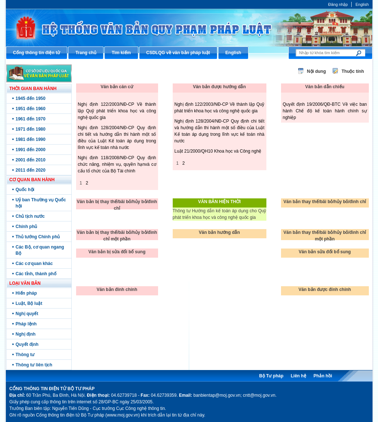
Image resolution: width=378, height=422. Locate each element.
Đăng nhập (338, 4)
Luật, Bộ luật (29, 303)
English (361, 4)
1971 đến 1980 (31, 129)
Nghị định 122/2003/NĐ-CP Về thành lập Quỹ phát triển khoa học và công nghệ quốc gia (117, 111)
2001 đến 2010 (31, 160)
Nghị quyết (27, 313)
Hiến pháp (26, 293)
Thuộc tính (353, 71)
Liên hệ (298, 375)
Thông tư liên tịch (34, 364)
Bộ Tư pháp (271, 375)
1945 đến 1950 (31, 98)
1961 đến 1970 (31, 119)
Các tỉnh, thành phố (36, 273)
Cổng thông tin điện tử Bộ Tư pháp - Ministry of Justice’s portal (189, 27)
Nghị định (26, 334)
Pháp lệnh (26, 323)
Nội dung (316, 71)
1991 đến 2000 (31, 149)
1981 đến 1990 (31, 139)
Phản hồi (323, 375)
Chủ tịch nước (30, 216)
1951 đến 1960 (31, 108)
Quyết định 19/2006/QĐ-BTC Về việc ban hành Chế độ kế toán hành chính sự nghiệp (325, 111)
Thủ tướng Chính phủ (38, 236)
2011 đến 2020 (31, 170)
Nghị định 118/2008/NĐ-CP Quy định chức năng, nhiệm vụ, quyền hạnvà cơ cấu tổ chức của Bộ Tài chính (117, 164)
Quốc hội (25, 189)
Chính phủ (26, 226)
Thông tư (25, 354)
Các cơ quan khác (34, 263)
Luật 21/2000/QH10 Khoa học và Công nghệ (218, 151)
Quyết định (27, 344)
